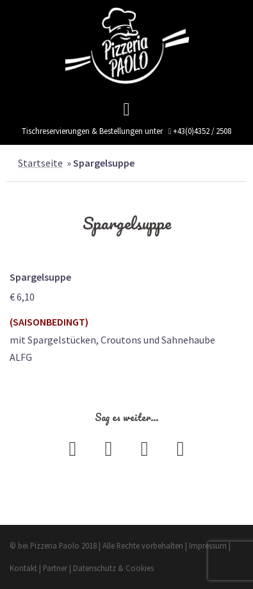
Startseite (40, 162)
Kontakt (23, 568)
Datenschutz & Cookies (113, 568)
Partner (55, 568)
